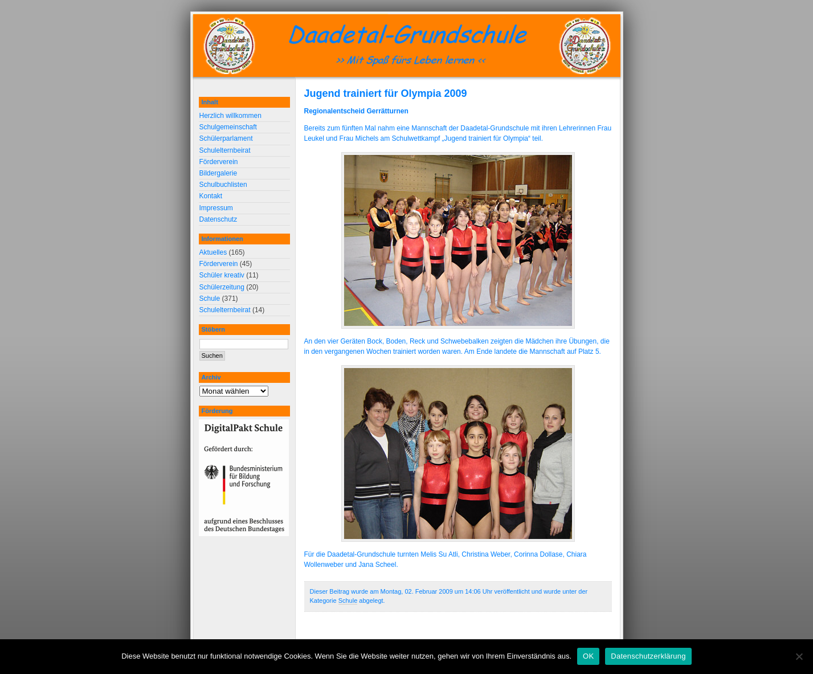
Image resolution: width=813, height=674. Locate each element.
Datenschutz (218, 219)
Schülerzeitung (221, 287)
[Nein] (798, 656)
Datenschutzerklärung (648, 656)
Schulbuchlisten (223, 185)
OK (588, 656)
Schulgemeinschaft (228, 127)
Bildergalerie (218, 173)
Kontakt (211, 196)
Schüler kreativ (221, 275)
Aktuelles (213, 252)
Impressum (216, 208)
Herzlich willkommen (230, 116)
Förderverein (218, 162)
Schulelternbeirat (225, 150)
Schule (348, 600)
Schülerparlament (226, 138)
